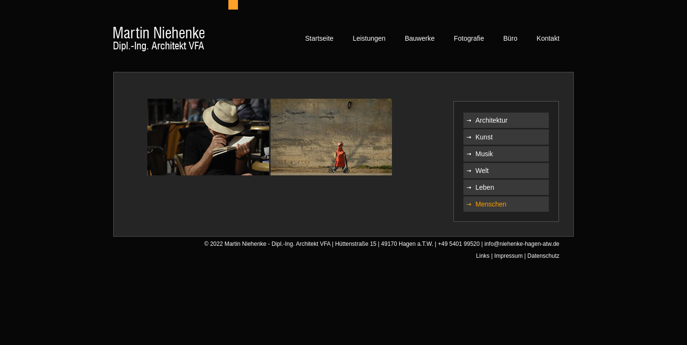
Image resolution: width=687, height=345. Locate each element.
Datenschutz (543, 256)
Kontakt (548, 38)
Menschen (491, 204)
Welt (482, 170)
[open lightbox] (208, 137)
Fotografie (469, 38)
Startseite (319, 38)
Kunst (484, 137)
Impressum (508, 256)
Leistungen (369, 38)
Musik (484, 154)
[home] (158, 41)
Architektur (491, 120)
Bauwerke (420, 38)
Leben (484, 187)
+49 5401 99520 (459, 244)
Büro (510, 38)
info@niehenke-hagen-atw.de (522, 244)
